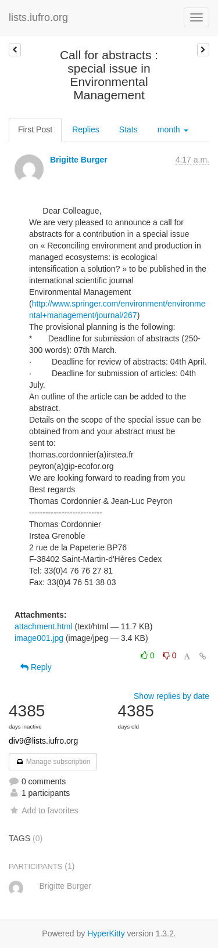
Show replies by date (171, 696)
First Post (35, 129)
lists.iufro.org (38, 17)
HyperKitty (106, 933)
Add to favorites (43, 810)
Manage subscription (53, 762)
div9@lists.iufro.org (43, 740)
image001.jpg (39, 638)
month (173, 129)
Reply (36, 667)
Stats (128, 129)
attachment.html (44, 626)
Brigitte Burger (79, 159)
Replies (85, 129)
